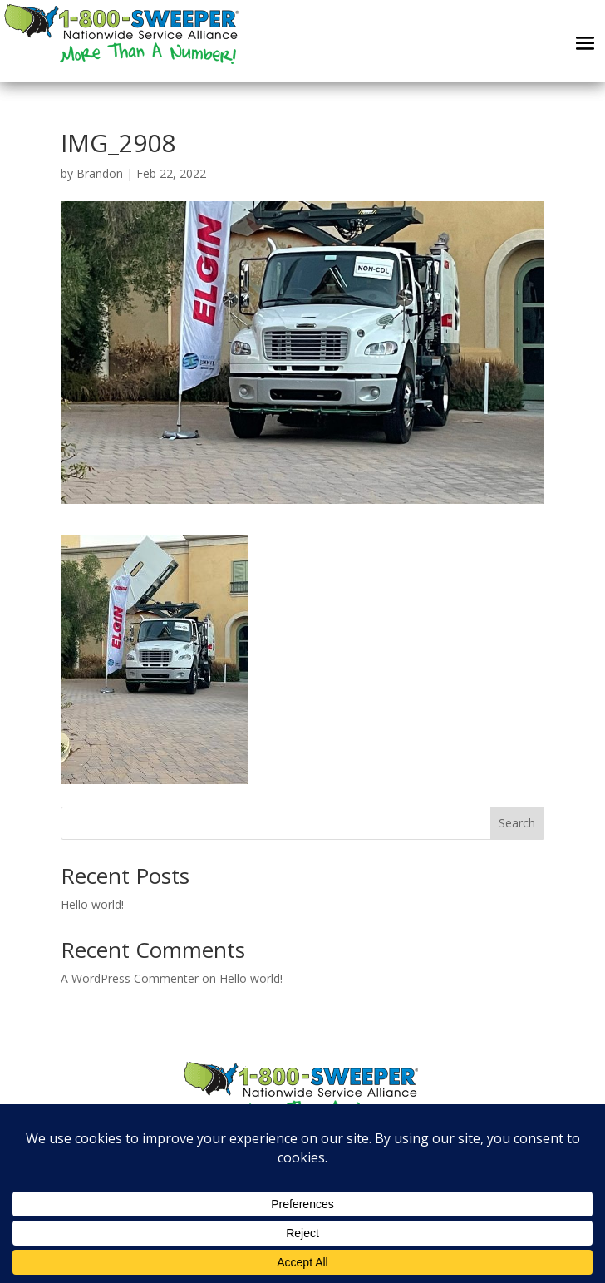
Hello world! (92, 904)
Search (517, 823)
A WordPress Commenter (130, 978)
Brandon (99, 173)
